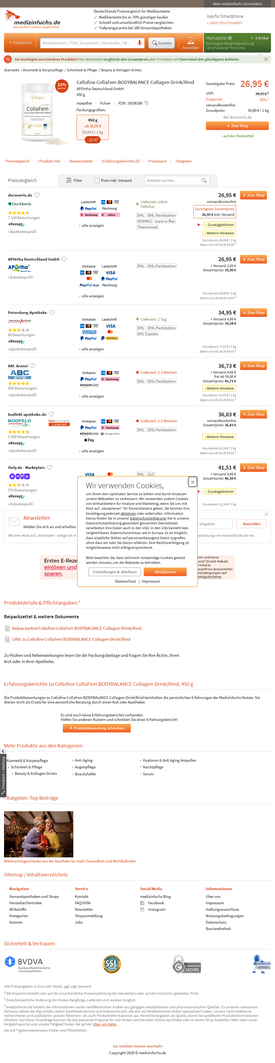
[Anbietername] (172, 180)
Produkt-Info (49, 161)
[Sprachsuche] (139, 43)
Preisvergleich (18, 161)
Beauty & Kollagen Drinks (121, 70)
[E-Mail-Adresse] (198, 523)
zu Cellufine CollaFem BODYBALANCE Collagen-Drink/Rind (71, 639)
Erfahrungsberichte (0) (121, 161)
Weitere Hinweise (220, 233)
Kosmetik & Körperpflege (43, 70)
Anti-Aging (84, 760)
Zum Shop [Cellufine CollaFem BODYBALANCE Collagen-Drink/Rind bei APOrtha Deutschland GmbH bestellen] (252, 259)
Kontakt (81, 896)
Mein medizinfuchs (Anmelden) (237, 3)
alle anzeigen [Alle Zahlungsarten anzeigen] (92, 225)
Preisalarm (158, 161)
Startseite (11, 70)
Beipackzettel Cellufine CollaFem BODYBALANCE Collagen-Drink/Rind (76, 628)
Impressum (151, 581)
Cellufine (86, 82)
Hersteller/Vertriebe (25, 902)
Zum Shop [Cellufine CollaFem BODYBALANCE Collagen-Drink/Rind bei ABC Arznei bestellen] (252, 365)
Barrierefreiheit (218, 928)
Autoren (16, 922)
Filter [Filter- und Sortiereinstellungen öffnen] (74, 180)
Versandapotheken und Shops (34, 896)
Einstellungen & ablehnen (115, 571)
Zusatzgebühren (221, 225)
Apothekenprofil (23, 231)
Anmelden (191, 43)
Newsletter (84, 909)
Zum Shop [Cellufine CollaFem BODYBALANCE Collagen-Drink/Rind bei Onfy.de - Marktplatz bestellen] (252, 467)
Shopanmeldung (89, 915)
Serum (148, 773)
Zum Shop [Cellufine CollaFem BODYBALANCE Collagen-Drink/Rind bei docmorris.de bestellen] (252, 195)
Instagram (152, 909)
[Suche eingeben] (87, 43)
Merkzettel (216, 38)
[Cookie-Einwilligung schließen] (192, 481)
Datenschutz (125, 581)
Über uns (213, 896)
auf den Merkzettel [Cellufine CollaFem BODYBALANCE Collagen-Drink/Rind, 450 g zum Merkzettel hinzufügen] (238, 135)
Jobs (79, 922)
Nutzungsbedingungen (225, 915)
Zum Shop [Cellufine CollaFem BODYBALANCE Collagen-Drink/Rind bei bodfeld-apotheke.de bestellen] (252, 414)
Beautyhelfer (85, 773)
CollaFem (106, 82)
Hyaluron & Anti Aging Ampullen (169, 760)
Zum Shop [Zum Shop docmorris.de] (227, 125)
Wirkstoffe (17, 909)
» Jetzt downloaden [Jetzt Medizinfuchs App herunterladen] (224, 22)
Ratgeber (184, 161)
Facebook (152, 902)
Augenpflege (85, 766)
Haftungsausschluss (222, 909)
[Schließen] (266, 59)
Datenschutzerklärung (148, 518)
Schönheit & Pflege (82, 70)
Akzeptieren (165, 571)
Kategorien (20, 42)
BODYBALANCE (133, 82)
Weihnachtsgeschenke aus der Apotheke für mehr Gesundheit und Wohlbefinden (70, 837)
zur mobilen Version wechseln (137, 1046)
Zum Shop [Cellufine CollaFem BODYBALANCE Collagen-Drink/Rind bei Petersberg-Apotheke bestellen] (252, 312)
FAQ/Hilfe (83, 902)
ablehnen (128, 513)
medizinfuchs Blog (155, 896)
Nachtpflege (153, 766)
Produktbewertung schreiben (96, 727)
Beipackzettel (81, 161)
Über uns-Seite (105, 1024)
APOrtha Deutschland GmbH (100, 88)
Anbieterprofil (21, 277)
